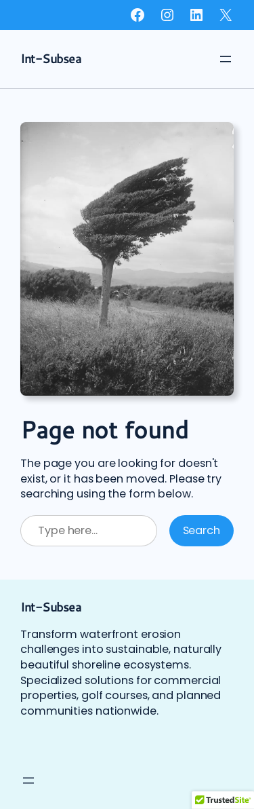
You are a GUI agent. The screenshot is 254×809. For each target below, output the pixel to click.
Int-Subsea (50, 58)
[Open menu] (225, 59)
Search (201, 530)
